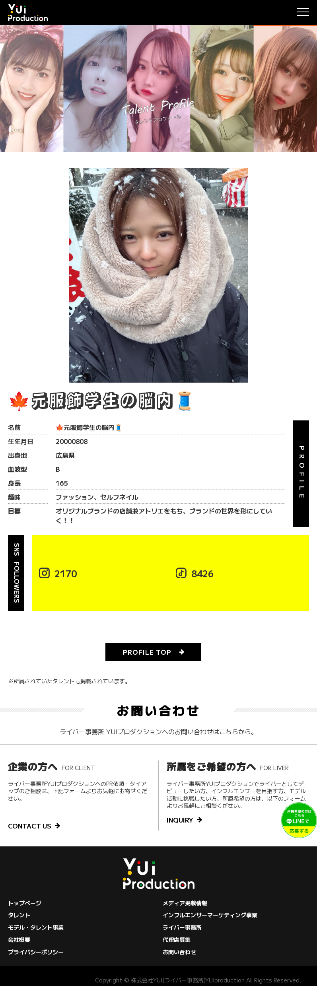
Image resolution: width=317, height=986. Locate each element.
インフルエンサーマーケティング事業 (210, 915)
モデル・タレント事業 (36, 927)
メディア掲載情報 (185, 903)
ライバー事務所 (182, 927)
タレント (19, 915)
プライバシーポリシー (36, 952)
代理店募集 (177, 939)
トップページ (24, 903)
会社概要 (19, 939)
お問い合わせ (179, 952)
